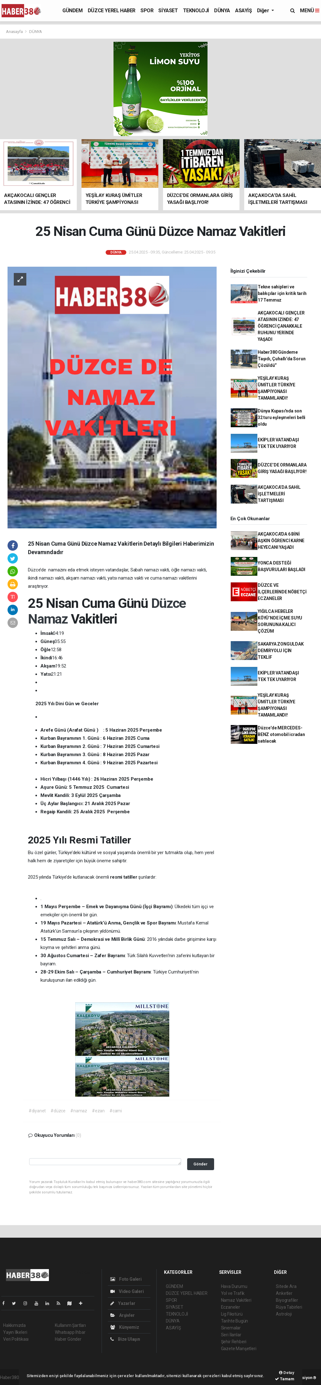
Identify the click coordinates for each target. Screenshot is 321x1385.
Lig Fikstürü (232, 1314)
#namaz (78, 1110)
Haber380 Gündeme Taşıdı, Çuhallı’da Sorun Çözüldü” (281, 359)
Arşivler (122, 1315)
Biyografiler (287, 1300)
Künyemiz (124, 1327)
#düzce (58, 1110)
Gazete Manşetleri (238, 1348)
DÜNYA (222, 11)
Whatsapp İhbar (70, 1332)
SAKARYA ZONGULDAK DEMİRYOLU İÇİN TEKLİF (281, 650)
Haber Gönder (68, 1339)
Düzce (168, 603)
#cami (115, 1110)
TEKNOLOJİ (196, 11)
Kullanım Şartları (70, 1325)
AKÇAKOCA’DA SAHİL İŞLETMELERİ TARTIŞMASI (279, 494)
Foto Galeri (126, 1279)
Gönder (200, 1164)
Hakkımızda (14, 1325)
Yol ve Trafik (233, 1293)
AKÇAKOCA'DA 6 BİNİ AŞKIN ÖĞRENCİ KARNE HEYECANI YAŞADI (281, 541)
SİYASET (168, 11)
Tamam (284, 1379)
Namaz (49, 619)
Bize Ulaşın (125, 1339)
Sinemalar (231, 1327)
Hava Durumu (234, 1286)
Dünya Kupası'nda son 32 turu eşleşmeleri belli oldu (281, 417)
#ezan (98, 1110)
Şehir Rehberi (234, 1341)
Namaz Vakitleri (236, 1300)
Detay (286, 1372)
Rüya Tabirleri (289, 1307)
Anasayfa (15, 31)
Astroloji (284, 1314)
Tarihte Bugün (234, 1320)
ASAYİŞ (243, 11)
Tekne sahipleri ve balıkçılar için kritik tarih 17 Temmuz (282, 293)
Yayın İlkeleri (15, 1332)
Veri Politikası (16, 1339)
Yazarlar (122, 1303)
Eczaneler (230, 1307)
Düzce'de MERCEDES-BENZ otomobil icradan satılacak (281, 734)
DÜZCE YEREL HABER (111, 11)
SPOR (146, 11)
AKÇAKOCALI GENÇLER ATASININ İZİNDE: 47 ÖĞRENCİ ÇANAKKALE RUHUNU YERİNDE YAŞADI (281, 326)
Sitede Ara (286, 1286)
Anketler (284, 1293)
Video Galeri (127, 1291)
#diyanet (37, 1110)
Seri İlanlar (231, 1334)
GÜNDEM (72, 11)
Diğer (264, 11)
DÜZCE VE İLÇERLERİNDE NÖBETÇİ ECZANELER (282, 592)
